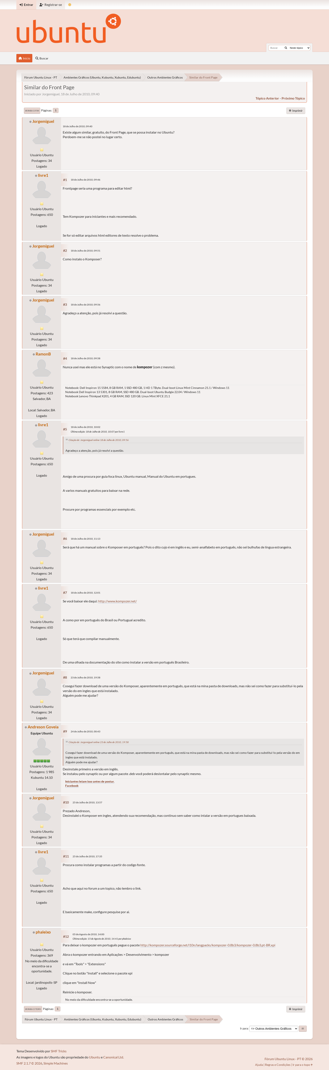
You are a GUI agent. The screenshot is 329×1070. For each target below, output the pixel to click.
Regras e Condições (277, 1064)
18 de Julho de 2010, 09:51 (85, 250)
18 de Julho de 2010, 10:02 (85, 427)
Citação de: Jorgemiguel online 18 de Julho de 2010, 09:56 (99, 440)
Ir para (244, 1028)
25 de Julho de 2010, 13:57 (87, 802)
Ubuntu (94, 1057)
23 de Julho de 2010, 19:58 (85, 677)
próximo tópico (293, 98)
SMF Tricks (59, 1051)
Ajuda (259, 1064)
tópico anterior (267, 98)
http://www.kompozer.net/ (117, 601)
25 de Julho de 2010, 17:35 (87, 856)
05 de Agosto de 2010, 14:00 (88, 934)
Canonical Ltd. (113, 1057)
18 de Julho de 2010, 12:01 (85, 592)
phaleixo (43, 932)
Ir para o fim (32, 110)
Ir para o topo (33, 1009)
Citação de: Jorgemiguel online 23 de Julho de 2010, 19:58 (99, 742)
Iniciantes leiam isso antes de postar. (89, 781)
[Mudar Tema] (69, 4)
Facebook (71, 785)
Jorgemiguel (43, 121)
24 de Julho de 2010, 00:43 (85, 731)
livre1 (43, 175)
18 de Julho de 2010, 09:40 (77, 126)
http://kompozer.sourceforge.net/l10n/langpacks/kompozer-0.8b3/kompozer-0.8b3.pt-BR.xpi (207, 945)
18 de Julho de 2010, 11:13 (85, 538)
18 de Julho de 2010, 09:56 (85, 304)
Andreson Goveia (43, 726)
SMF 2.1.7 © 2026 (29, 1063)
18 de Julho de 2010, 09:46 (85, 179)
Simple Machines (55, 1063)
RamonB (43, 353)
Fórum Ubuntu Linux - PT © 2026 (289, 1059)
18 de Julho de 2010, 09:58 (85, 358)
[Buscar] (286, 48)
